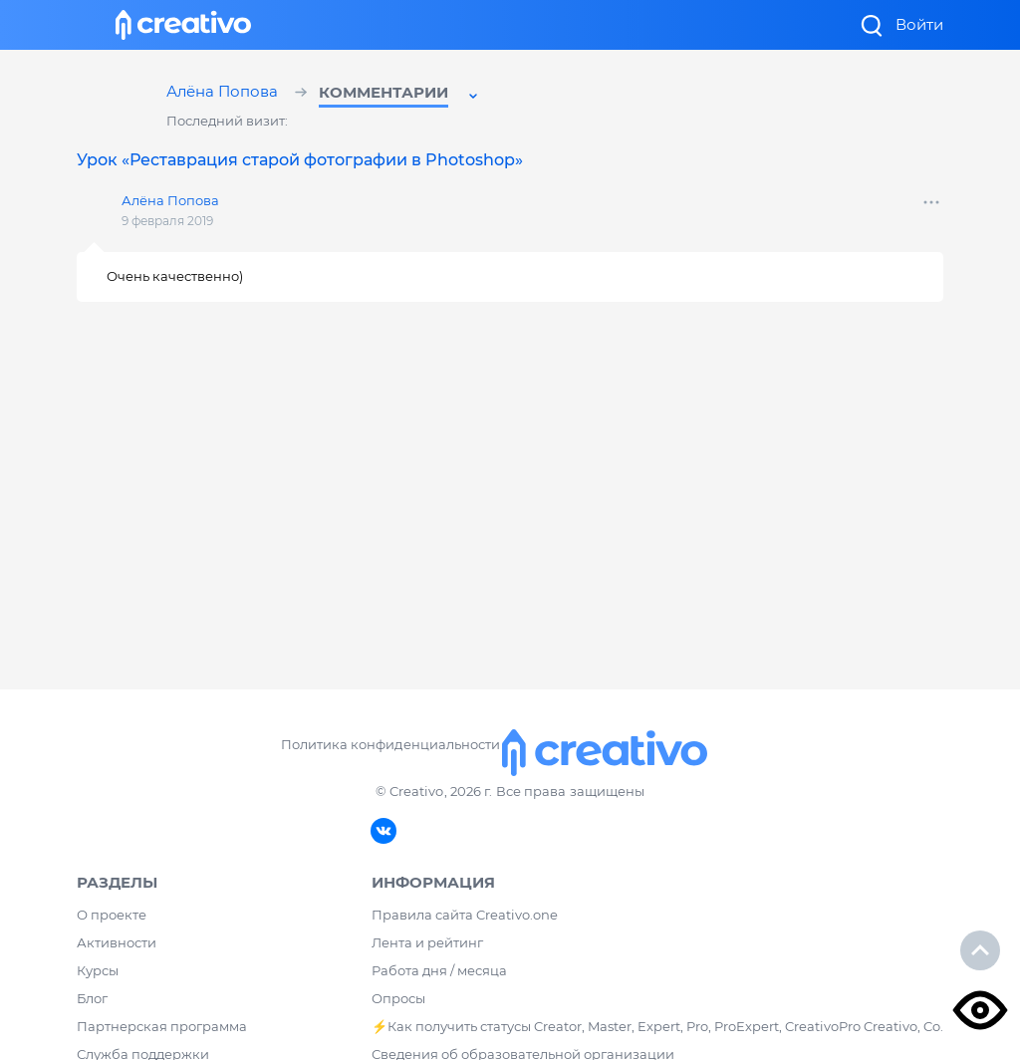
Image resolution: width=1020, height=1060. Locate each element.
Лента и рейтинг (427, 942)
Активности (116, 942)
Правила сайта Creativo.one (465, 915)
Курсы (98, 970)
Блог (92, 998)
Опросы (398, 998)
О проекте (111, 915)
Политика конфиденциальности (390, 744)
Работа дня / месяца (439, 970)
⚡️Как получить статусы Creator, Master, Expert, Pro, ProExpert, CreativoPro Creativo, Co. (657, 1026)
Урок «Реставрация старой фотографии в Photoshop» (300, 159)
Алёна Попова (224, 93)
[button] (400, 96)
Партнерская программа (162, 1026)
